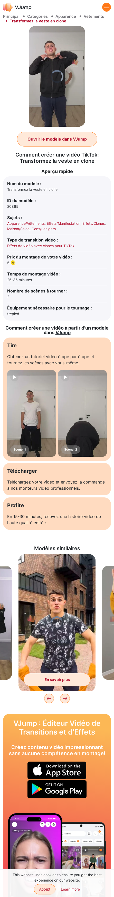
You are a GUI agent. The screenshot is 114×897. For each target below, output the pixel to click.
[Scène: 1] (31, 413)
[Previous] (49, 698)
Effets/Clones (93, 223)
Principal (11, 16)
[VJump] (17, 7)
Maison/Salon (18, 229)
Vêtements (94, 16)
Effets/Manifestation (63, 223)
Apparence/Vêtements (26, 223)
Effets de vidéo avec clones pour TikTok (40, 246)
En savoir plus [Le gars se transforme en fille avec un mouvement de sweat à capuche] (57, 679)
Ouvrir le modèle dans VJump (57, 139)
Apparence (65, 16)
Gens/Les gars (44, 229)
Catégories (37, 16)
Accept (44, 889)
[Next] (65, 698)
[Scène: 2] (82, 413)
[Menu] (106, 7)
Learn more (70, 889)
